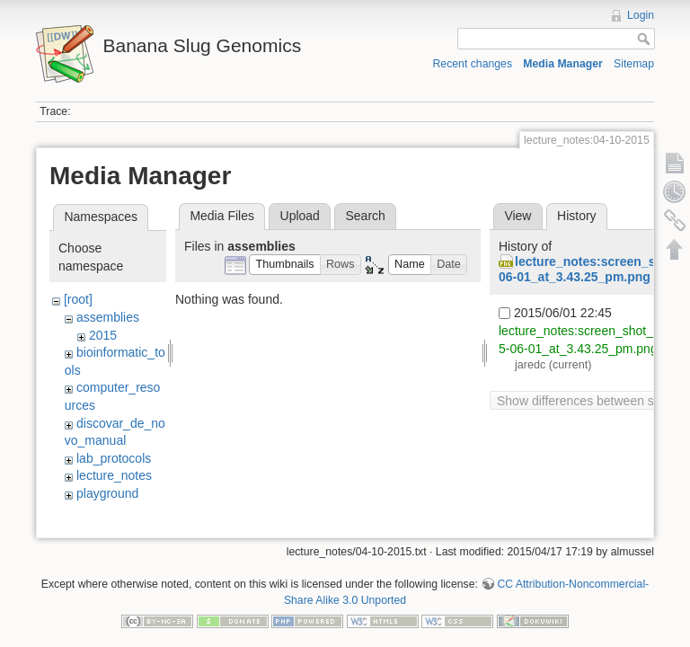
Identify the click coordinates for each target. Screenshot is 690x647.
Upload (300, 215)
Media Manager (563, 64)
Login (640, 15)
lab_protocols (113, 458)
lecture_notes (114, 475)
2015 (103, 335)
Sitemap (634, 64)
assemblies (107, 317)
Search (365, 215)
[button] (285, 264)
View (517, 215)
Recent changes (473, 64)
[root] (78, 299)
